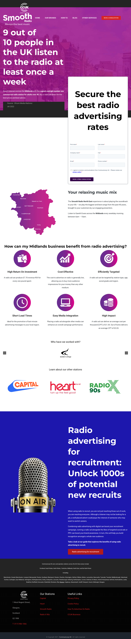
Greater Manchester (17, 577)
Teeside (108, 577)
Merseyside (32, 577)
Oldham (79, 577)
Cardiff (80, 582)
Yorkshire (64, 568)
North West (88, 568)
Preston (39, 577)
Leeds (125, 580)
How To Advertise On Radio (79, 609)
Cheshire (62, 577)
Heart (42, 603)
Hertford (111, 580)
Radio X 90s (45, 614)
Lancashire (89, 577)
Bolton (84, 577)
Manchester (7, 577)
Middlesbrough (116, 577)
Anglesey (67, 582)
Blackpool (51, 577)
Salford (74, 577)
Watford (88, 580)
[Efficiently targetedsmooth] (109, 250)
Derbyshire (49, 580)
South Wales (49, 568)
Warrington (68, 577)
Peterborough (63, 580)
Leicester (56, 580)
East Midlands (20, 580)
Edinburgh (96, 582)
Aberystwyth (74, 582)
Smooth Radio (46, 609)
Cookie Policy (73, 603)
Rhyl (58, 582)
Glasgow (101, 582)
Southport (44, 577)
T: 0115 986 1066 (19, 624)
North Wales (57, 568)
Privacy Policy (73, 598)
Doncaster (41, 582)
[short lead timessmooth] (22, 294)
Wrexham (53, 582)
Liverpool (26, 577)
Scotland (42, 568)
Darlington (12, 580)
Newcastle (96, 577)
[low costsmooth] (109, 294)
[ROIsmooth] (22, 250)
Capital (43, 598)
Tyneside (103, 577)
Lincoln (84, 580)
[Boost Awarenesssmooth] (65, 250)
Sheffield (34, 582)
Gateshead (124, 577)
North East (76, 568)
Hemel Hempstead (103, 580)
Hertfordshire (119, 580)
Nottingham (28, 580)
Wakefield (47, 582)
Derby (44, 580)
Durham (6, 580)
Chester (56, 577)
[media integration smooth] (65, 294)
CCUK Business (74, 614)
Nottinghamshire (37, 580)
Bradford (28, 582)
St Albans (94, 580)
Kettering (70, 580)
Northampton (77, 580)
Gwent (90, 582)
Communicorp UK (65, 637)
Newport (85, 582)
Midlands (70, 568)
